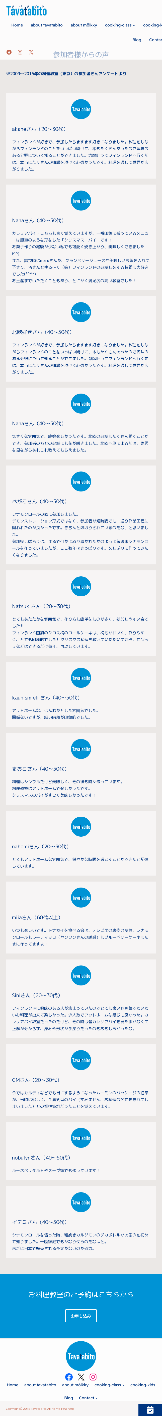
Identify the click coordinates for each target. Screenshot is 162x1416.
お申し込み (81, 1315)
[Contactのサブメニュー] (96, 1398)
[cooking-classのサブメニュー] (134, 25)
